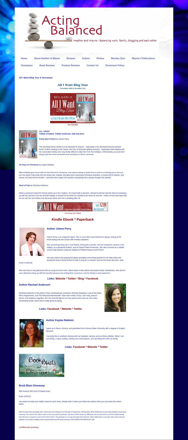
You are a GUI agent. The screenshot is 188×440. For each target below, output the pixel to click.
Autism (86, 58)
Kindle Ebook (62, 219)
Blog (81, 278)
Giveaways (27, 65)
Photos (100, 58)
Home (24, 58)
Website (60, 278)
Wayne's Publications (143, 58)
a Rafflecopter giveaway (29, 427)
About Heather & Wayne (47, 58)
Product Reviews (71, 65)
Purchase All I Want (73, 213)
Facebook (92, 278)
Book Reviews (47, 65)
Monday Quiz (118, 58)
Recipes (71, 58)
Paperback (85, 219)
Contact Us (93, 65)
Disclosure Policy (114, 65)
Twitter (72, 278)
